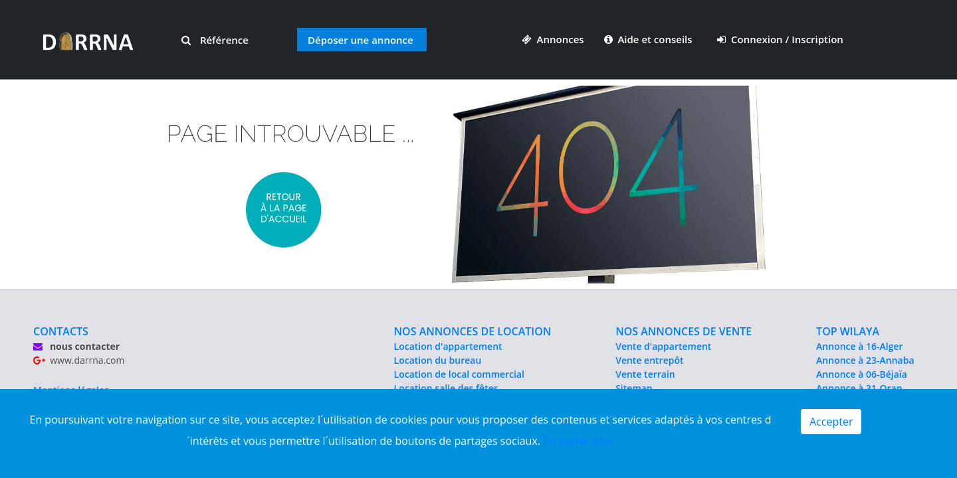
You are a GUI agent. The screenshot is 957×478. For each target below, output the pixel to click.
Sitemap (633, 388)
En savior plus (578, 441)
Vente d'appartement (663, 346)
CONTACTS (60, 331)
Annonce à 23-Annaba (865, 360)
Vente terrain (645, 374)
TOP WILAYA (847, 331)
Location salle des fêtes (446, 388)
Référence (215, 39)
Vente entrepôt (649, 360)
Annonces (553, 39)
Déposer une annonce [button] (360, 39)
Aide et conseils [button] (649, 39)
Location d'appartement (448, 346)
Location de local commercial (459, 374)
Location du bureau (438, 360)
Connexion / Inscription (780, 39)
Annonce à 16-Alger (859, 346)
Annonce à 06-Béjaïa (861, 374)
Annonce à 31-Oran (859, 388)
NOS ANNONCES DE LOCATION (473, 331)
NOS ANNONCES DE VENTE (683, 331)
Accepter (831, 421)
